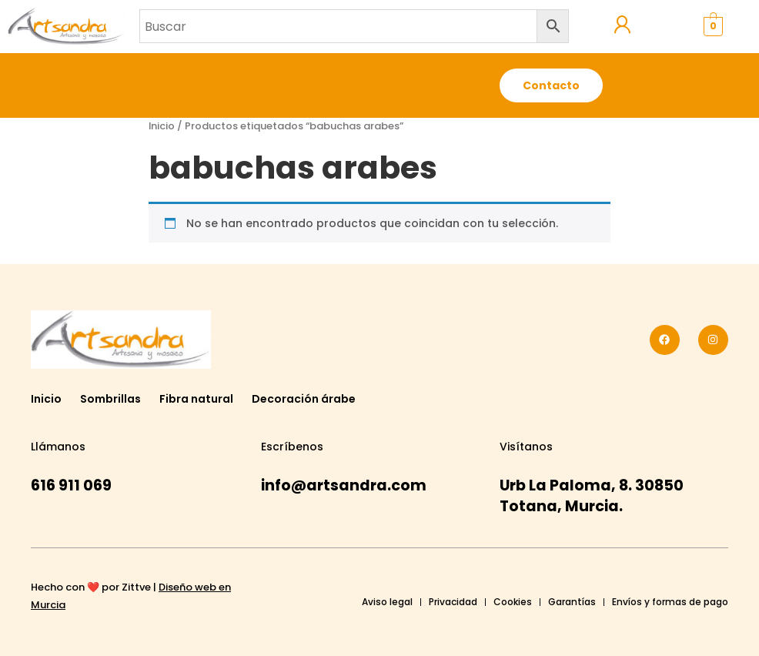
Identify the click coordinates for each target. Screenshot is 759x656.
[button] (433, 85)
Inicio (162, 126)
